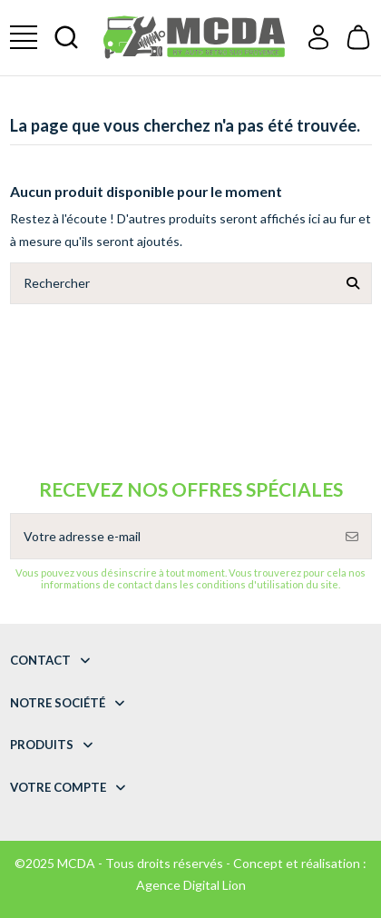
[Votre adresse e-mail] (172, 536)
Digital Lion (214, 885)
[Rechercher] (353, 282)
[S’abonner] (352, 536)
